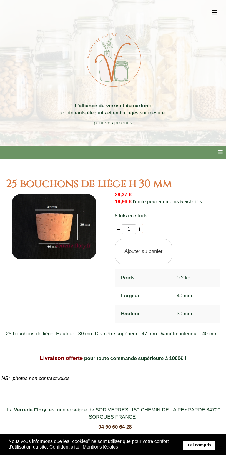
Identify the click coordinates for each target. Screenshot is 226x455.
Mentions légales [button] (100, 446)
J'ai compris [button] (199, 445)
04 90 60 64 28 (115, 427)
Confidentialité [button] (64, 446)
